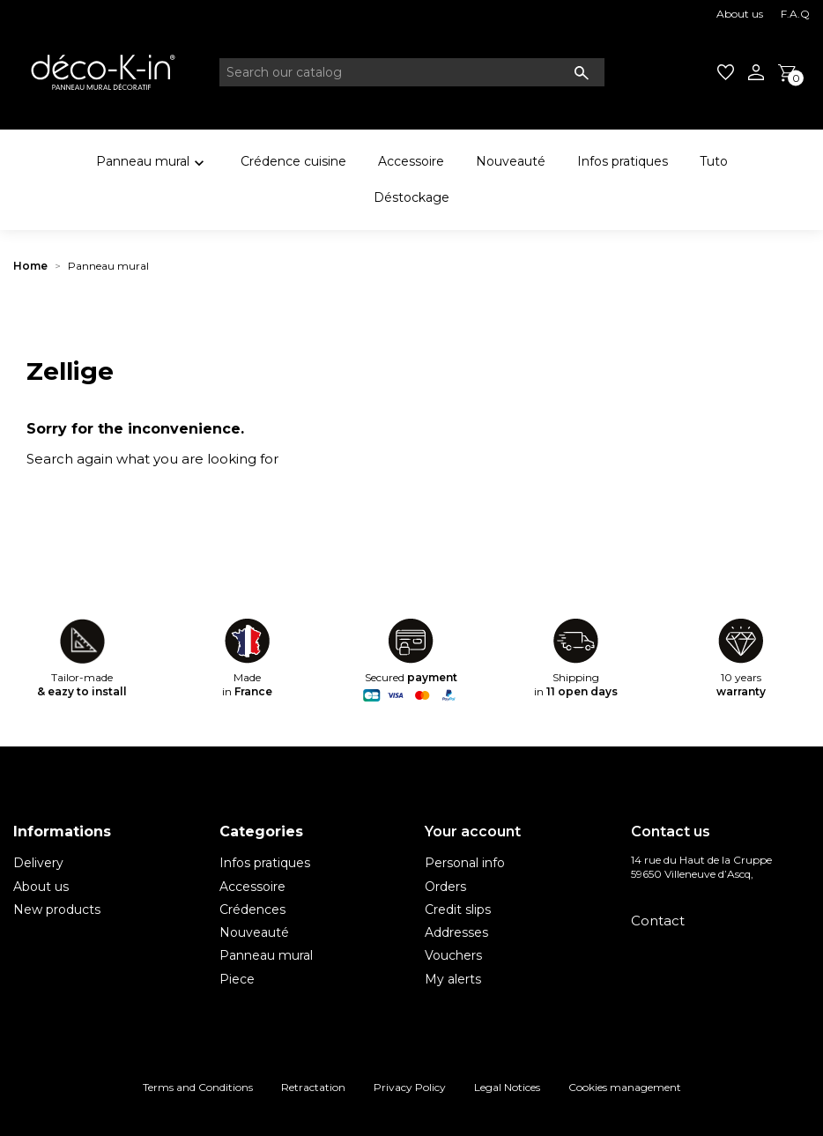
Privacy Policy (410, 1087)
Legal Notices (507, 1087)
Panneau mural (152, 164)
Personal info (465, 863)
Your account (473, 831)
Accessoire (411, 161)
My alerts (453, 979)
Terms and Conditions (198, 1087)
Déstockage (411, 197)
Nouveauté (510, 161)
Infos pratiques (622, 161)
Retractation (313, 1087)
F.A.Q (795, 13)
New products (56, 909)
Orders (445, 887)
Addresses (456, 932)
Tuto (714, 161)
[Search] (411, 72)
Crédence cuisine (293, 161)
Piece (237, 979)
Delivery (38, 863)
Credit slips (458, 909)
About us (739, 13)
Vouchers (453, 955)
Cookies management (624, 1087)
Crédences (252, 909)
